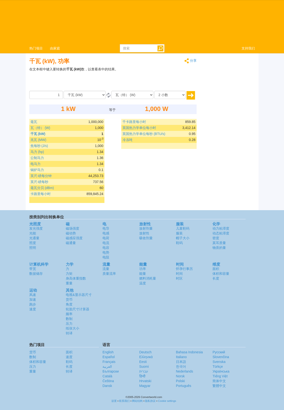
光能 (32, 233)
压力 (69, 323)
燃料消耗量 (147, 278)
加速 (32, 299)
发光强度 (36, 228)
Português (183, 386)
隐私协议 (150, 400)
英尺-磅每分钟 (41, 176)
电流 (106, 243)
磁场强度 (72, 228)
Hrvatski (145, 381)
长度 (215, 278)
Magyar (145, 386)
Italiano (181, 357)
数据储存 (36, 273)
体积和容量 (220, 273)
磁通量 (71, 243)
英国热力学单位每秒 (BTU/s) (143, 134)
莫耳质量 (219, 243)
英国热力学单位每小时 (139, 128)
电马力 (35, 164)
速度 (32, 309)
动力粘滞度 (220, 228)
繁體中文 (219, 386)
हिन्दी (142, 376)
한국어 (181, 366)
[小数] (170, 95)
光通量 (34, 238)
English (108, 352)
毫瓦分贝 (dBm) (42, 188)
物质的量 (219, 248)
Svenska (218, 362)
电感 (106, 233)
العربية (107, 366)
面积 (215, 269)
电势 (106, 252)
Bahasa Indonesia (189, 352)
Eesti (143, 362)
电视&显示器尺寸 (78, 295)
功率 (142, 269)
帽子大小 (182, 238)
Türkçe (217, 366)
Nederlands (184, 371)
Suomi (144, 366)
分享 (190, 60)
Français (109, 362)
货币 (69, 299)
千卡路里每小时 (134, 122)
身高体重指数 (76, 278)
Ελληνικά (146, 357)
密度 (215, 238)
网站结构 (137, 400)
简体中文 (219, 381)
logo (142, 21)
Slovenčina (220, 357)
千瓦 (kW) (37, 134)
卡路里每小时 (40, 194)
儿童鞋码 (182, 228)
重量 (69, 283)
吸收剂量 (146, 238)
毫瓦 (33, 122)
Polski (180, 381)
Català (107, 376)
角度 (69, 304)
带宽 (32, 269)
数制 (69, 319)
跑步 (32, 304)
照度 (32, 243)
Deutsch (145, 352)
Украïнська (220, 371)
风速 (32, 295)
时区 (179, 278)
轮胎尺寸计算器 (77, 309)
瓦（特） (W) (40, 128)
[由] (85, 95)
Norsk (180, 376)
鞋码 (179, 243)
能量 (142, 273)
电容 (106, 248)
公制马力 (37, 158)
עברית (143, 371)
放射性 (144, 233)
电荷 (106, 238)
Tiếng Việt (220, 376)
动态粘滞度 (220, 233)
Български (111, 371)
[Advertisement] (167, 79)
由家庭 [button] (55, 48)
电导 (106, 228)
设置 (114, 400)
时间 (179, 273)
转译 (69, 333)
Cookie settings (167, 400)
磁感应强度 (74, 238)
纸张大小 (72, 328)
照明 (32, 248)
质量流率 (109, 273)
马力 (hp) (37, 152)
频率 (69, 314)
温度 (142, 283)
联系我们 (124, 400)
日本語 (181, 362)
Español (109, 357)
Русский (218, 352)
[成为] (132, 95)
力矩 (69, 273)
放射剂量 (146, 228)
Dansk (107, 386)
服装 (179, 233)
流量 (106, 269)
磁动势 (71, 233)
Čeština (108, 381)
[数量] (46, 95)
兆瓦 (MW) (38, 140)
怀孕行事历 (184, 269)
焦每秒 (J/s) (39, 146)
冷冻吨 (127, 140)
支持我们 (248, 48)
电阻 (106, 257)
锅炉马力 (37, 170)
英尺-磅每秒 (39, 182)
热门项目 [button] (36, 48)
